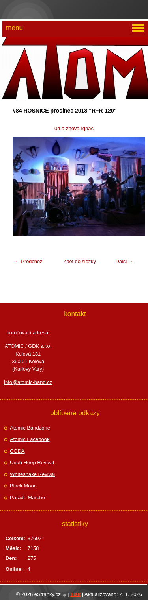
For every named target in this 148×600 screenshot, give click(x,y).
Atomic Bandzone (30, 428)
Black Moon (23, 486)
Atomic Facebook (29, 439)
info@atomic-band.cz (28, 382)
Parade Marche (27, 497)
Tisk (75, 594)
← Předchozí (29, 261)
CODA (17, 451)
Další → (124, 261)
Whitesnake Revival (32, 474)
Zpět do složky (79, 261)
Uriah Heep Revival (32, 462)
